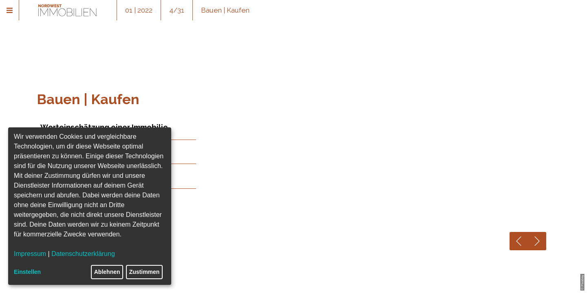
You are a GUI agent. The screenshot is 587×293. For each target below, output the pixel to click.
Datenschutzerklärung (83, 253)
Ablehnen (107, 272)
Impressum (30, 253)
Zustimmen (144, 272)
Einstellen (27, 272)
